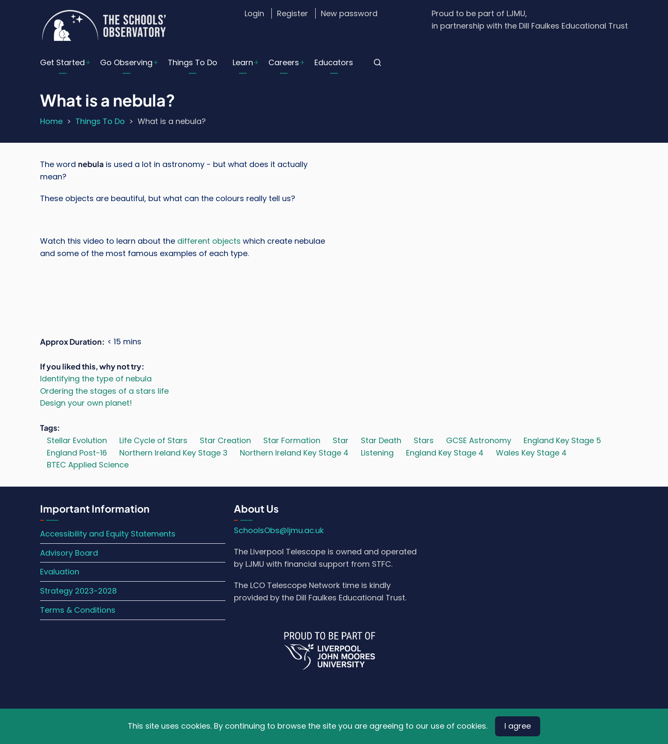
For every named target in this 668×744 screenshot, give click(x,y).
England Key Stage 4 (445, 452)
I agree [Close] (517, 726)
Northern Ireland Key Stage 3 (173, 452)
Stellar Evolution (77, 440)
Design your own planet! (86, 403)
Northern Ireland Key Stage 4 (294, 452)
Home (51, 121)
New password (349, 13)
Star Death (381, 440)
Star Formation (291, 440)
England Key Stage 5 (562, 440)
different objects (209, 241)
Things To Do (192, 62)
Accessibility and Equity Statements (108, 533)
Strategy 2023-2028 (78, 590)
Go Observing (126, 62)
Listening (377, 452)
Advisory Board (69, 553)
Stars (424, 440)
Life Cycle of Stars (153, 440)
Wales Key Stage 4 (531, 452)
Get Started (62, 62)
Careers (283, 62)
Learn (243, 62)
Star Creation (225, 440)
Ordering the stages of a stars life (104, 391)
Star (340, 440)
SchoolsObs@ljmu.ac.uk (279, 530)
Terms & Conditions (77, 610)
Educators (333, 62)
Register (292, 13)
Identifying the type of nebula (96, 378)
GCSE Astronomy (478, 440)
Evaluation (59, 571)
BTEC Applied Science (88, 464)
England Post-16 (77, 452)
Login (254, 13)
